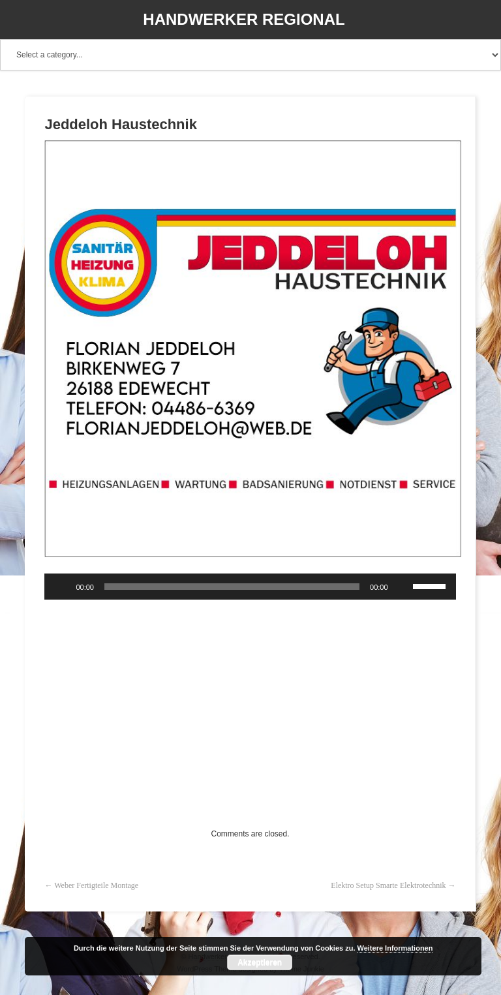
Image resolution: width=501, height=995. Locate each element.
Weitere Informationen (395, 948)
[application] (249, 587)
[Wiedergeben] (61, 586)
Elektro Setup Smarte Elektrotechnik (388, 885)
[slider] (231, 586)
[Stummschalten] (402, 586)
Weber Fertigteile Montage (96, 885)
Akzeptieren (259, 962)
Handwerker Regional (243, 19)
